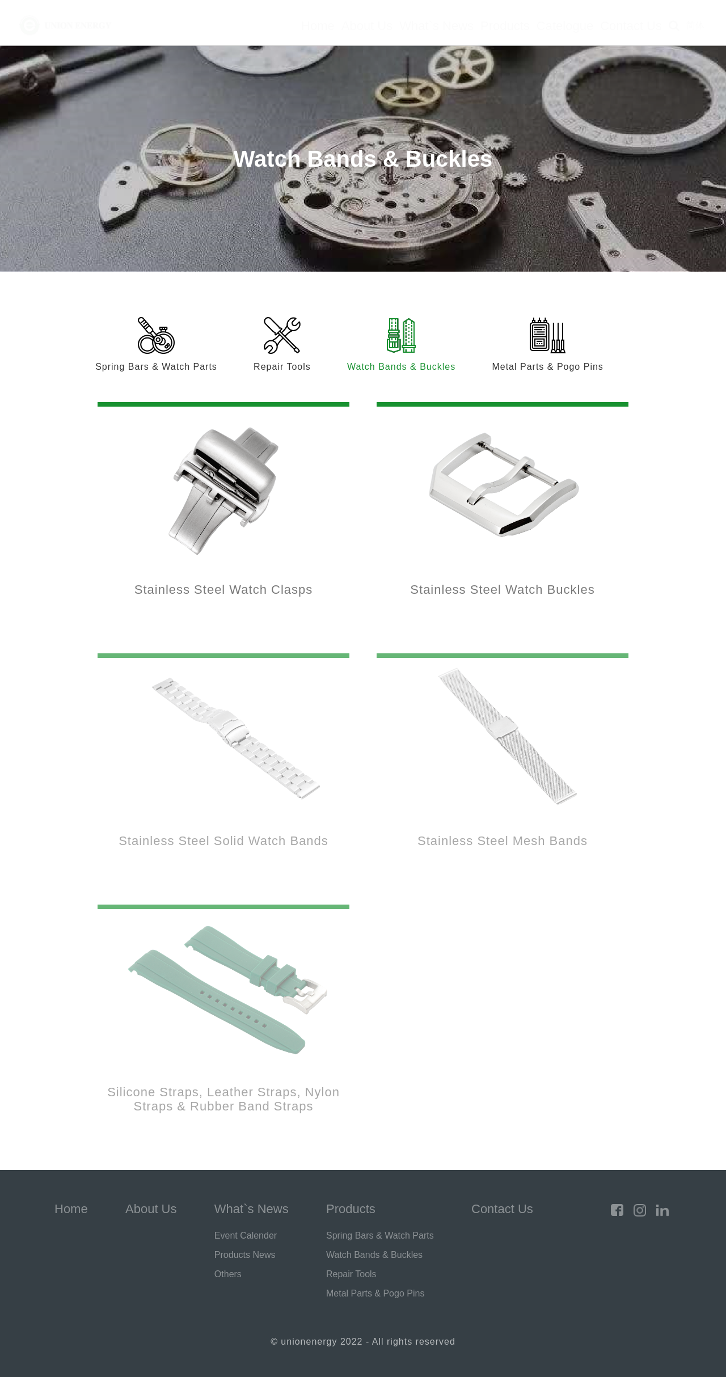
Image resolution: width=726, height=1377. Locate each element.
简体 (695, 25)
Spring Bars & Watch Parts (380, 1235)
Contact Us (631, 26)
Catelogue (565, 26)
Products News (245, 1255)
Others (228, 1274)
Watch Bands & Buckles (374, 1255)
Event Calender (245, 1235)
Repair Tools (351, 1274)
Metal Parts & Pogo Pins (375, 1293)
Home (318, 26)
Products (505, 26)
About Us (367, 26)
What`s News (436, 26)
